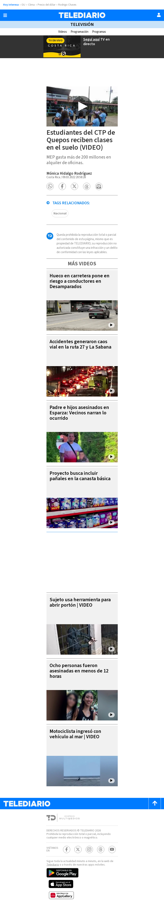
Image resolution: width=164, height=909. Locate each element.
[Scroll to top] (155, 803)
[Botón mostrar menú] (5, 15)
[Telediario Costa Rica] (82, 15)
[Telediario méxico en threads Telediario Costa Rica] (100, 849)
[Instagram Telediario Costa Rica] (89, 849)
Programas (99, 32)
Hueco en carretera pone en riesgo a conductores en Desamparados (79, 281)
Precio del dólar (46, 5)
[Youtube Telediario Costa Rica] (112, 849)
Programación (79, 32)
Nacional (60, 213)
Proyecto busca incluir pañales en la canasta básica (80, 476)
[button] (50, 186)
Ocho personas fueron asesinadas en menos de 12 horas (79, 671)
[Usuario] (159, 15)
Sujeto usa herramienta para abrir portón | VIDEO (80, 602)
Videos (62, 32)
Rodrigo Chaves (67, 5)
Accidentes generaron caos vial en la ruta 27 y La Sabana (80, 344)
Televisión (82, 24)
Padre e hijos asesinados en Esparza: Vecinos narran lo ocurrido (79, 413)
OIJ (23, 5)
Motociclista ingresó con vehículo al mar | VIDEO (75, 734)
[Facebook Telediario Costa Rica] (66, 849)
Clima (31, 5)
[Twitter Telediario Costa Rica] (78, 849)
